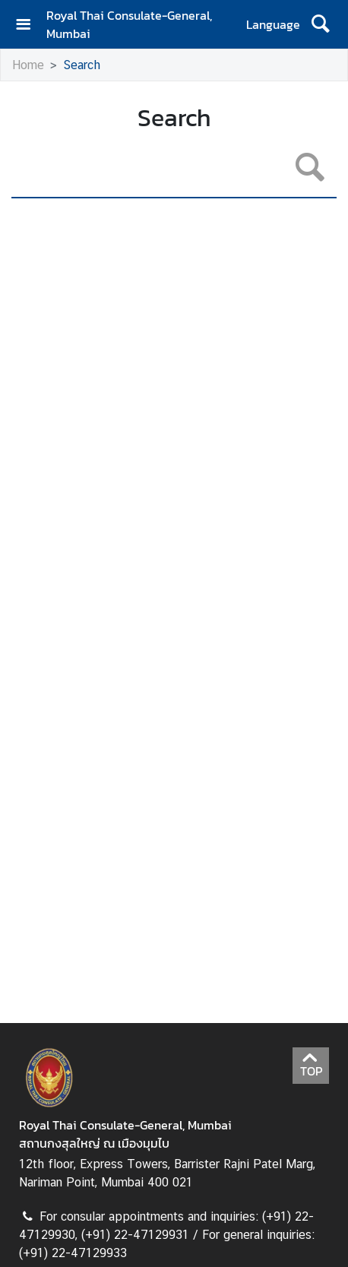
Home (28, 65)
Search (81, 65)
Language (273, 24)
